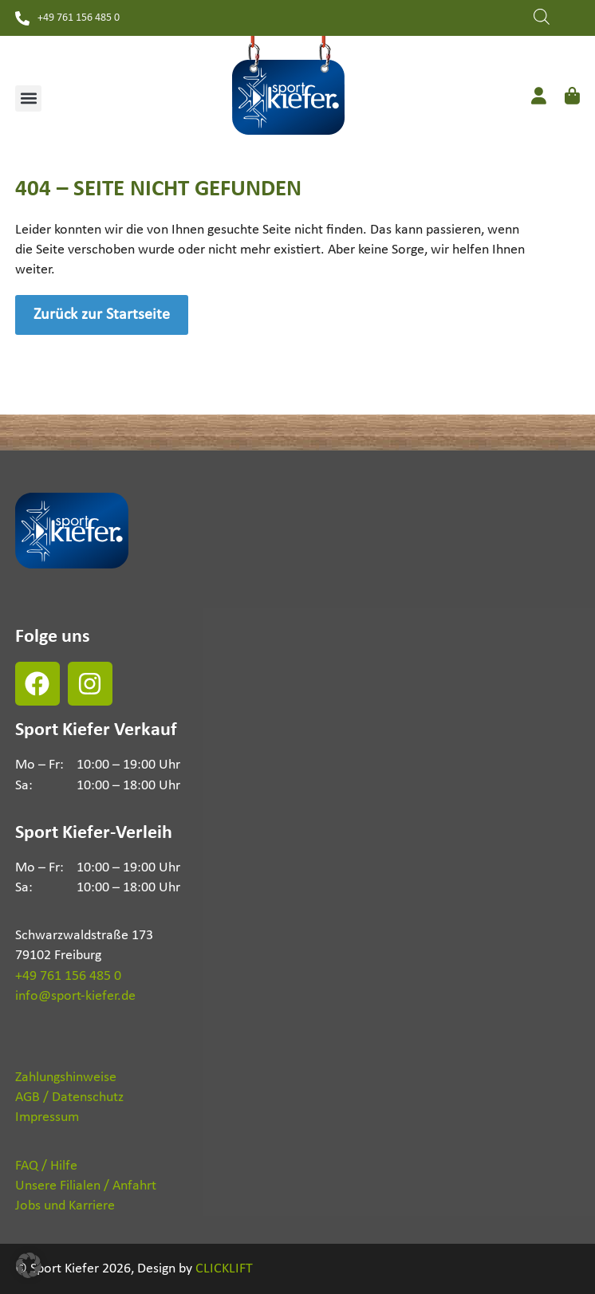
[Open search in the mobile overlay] (542, 15)
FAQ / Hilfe (46, 1166)
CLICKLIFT (224, 1268)
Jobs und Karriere (65, 1205)
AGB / (32, 1097)
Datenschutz (88, 1097)
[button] (28, 98)
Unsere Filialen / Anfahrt (85, 1186)
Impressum (47, 1117)
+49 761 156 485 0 (68, 976)
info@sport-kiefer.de (75, 996)
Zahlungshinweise (65, 1077)
